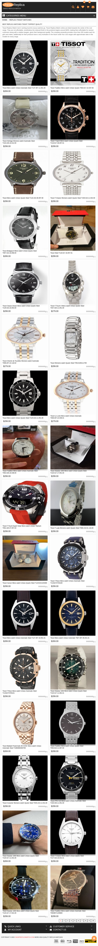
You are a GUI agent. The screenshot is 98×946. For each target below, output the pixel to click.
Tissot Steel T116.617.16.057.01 (61, 253)
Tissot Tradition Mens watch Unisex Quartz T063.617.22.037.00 (72, 88)
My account (13, 930)
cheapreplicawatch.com (24, 937)
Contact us (58, 930)
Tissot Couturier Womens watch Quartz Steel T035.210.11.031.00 (25, 803)
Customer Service (62, 926)
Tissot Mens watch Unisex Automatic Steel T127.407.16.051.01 (24, 638)
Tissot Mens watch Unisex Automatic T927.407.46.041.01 (69, 638)
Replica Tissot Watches (20, 20)
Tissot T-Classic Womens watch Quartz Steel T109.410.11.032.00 (72, 198)
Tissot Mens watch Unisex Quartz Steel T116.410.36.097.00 (23, 198)
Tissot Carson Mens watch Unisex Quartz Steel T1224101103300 (25, 583)
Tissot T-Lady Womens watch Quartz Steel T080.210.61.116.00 (71, 528)
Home (4, 20)
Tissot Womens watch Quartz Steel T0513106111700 (68, 363)
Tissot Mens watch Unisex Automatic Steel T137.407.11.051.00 (24, 88)
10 (93, 921)
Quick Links (12, 926)
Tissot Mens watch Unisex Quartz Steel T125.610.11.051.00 (23, 418)
